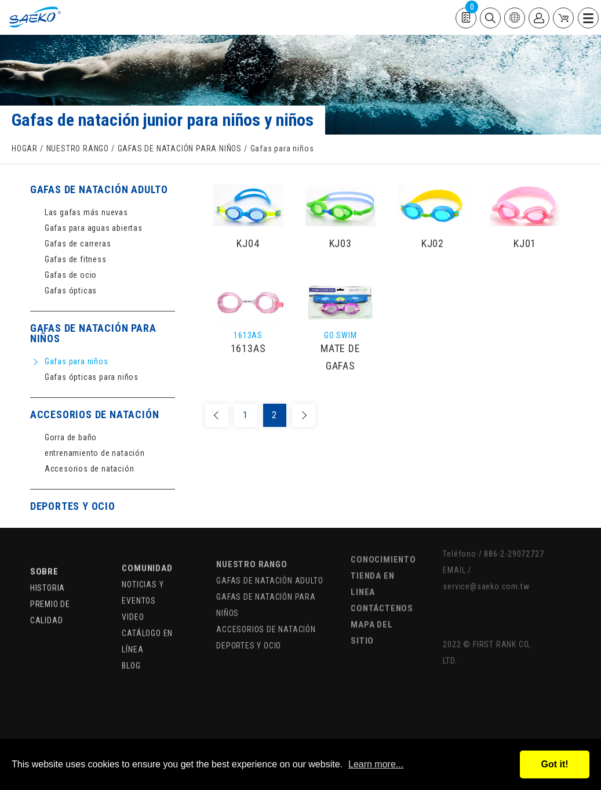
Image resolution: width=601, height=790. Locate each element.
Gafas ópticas (71, 291)
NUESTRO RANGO (77, 149)
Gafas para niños (76, 361)
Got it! (554, 764)
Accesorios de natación (89, 469)
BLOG (131, 642)
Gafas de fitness (76, 259)
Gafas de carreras (78, 244)
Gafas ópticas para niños (92, 377)
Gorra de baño (71, 437)
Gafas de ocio (71, 275)
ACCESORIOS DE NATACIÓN (94, 415)
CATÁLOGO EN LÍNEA (147, 618)
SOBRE (44, 551)
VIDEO (133, 594)
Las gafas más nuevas (86, 212)
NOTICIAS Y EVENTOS (142, 569)
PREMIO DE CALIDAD (50, 591)
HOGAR (25, 149)
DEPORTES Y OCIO (72, 506)
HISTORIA (47, 567)
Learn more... (375, 764)
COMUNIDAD (147, 545)
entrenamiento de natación (95, 453)
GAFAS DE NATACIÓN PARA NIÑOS (180, 149)
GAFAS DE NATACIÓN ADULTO (99, 189)
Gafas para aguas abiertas (94, 228)
